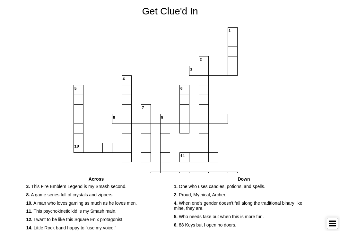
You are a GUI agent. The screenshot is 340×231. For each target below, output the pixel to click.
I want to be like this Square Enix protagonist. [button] (75, 219)
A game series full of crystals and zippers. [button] (70, 194)
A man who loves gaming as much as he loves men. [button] (81, 203)
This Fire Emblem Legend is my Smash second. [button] (76, 186)
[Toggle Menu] (332, 223)
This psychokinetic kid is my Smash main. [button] (71, 211)
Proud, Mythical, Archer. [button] (200, 194)
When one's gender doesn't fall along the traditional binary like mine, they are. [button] (238, 206)
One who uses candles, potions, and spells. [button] (220, 186)
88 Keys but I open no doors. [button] (205, 224)
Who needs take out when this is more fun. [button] (219, 216)
